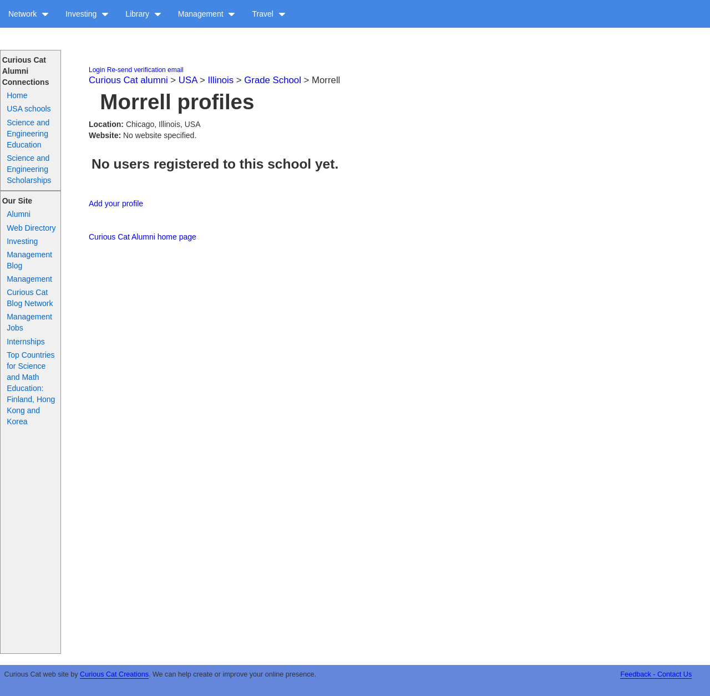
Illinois (221, 80)
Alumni (19, 214)
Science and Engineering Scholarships (29, 169)
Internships (25, 341)
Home (17, 95)
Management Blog (29, 260)
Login (97, 70)
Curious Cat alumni (128, 80)
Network (28, 13)
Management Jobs (29, 322)
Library (143, 13)
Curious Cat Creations (114, 674)
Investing (87, 13)
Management (207, 13)
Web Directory (31, 227)
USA (188, 80)
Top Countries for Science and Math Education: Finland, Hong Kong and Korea (31, 388)
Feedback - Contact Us (656, 674)
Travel (268, 13)
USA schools (28, 108)
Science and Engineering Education (28, 133)
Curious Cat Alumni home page (142, 236)
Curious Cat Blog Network (30, 298)
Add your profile (116, 203)
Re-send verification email (145, 70)
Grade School (272, 80)
